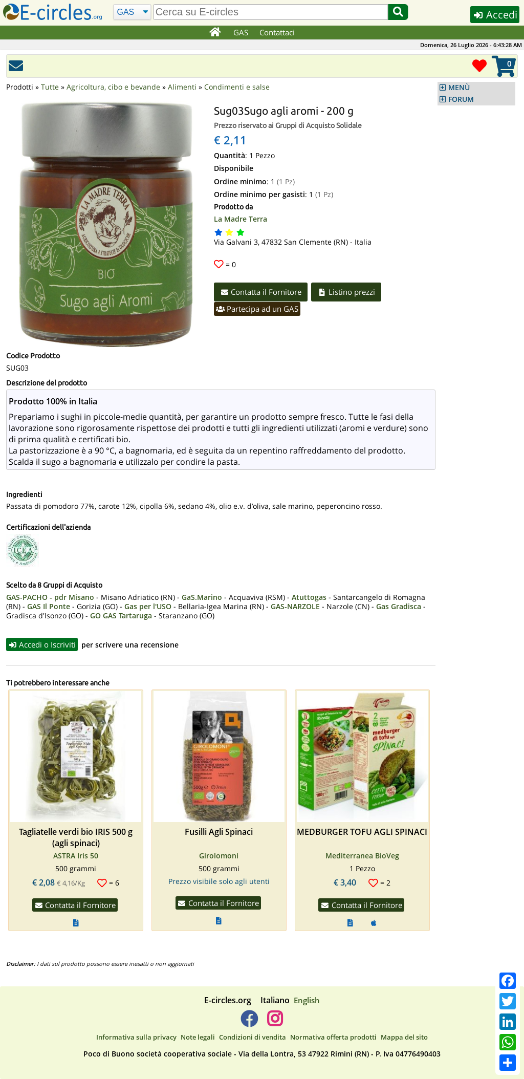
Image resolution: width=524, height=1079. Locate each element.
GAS (240, 32)
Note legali (198, 1037)
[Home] (215, 33)
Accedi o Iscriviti (42, 644)
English (307, 1001)
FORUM (461, 99)
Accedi (494, 14)
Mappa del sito (404, 1037)
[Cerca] (132, 12)
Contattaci (277, 32)
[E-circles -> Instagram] (275, 1023)
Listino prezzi (347, 292)
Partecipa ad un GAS (257, 309)
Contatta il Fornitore (261, 292)
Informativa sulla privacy (136, 1037)
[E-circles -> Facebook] (248, 1023)
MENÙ (459, 87)
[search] (271, 12)
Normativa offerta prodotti (333, 1037)
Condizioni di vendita (252, 1037)
